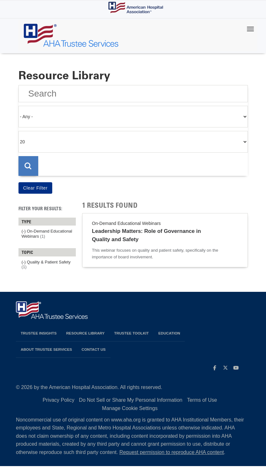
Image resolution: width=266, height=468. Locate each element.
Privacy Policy (59, 402)
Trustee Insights (39, 335)
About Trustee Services (46, 351)
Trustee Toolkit (131, 335)
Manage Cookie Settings (129, 410)
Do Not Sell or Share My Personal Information (131, 402)
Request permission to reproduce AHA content (171, 454)
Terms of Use (202, 402)
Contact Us (94, 351)
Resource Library (85, 335)
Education (169, 335)
